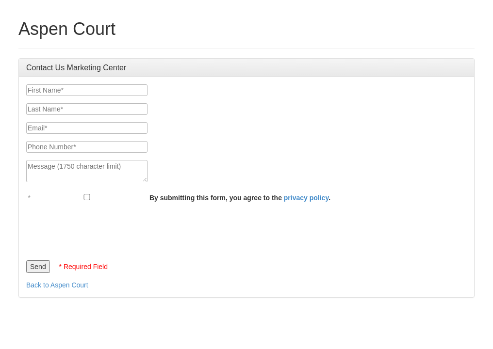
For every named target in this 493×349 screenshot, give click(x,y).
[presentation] (100, 229)
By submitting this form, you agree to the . (239, 198)
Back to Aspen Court (57, 285)
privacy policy (306, 198)
